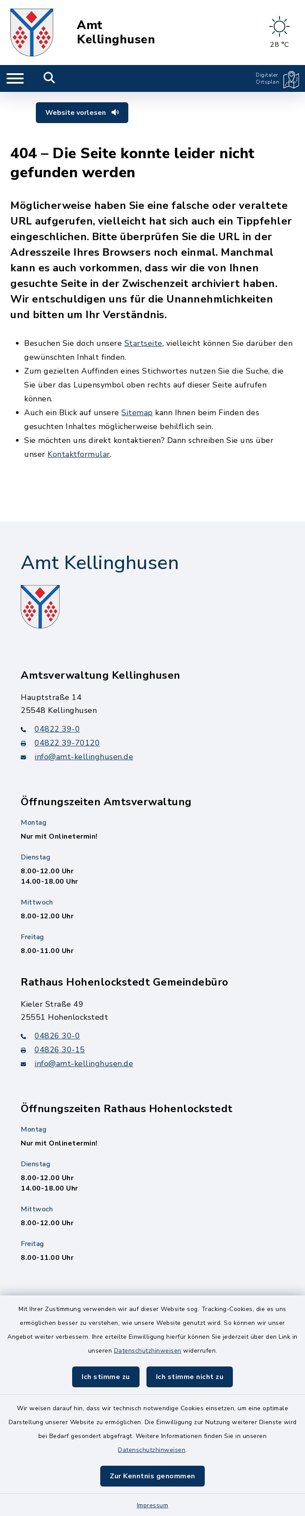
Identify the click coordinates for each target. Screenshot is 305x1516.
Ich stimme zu (106, 1377)
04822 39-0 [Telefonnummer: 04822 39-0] (50, 729)
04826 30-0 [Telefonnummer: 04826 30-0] (50, 1036)
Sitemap (137, 412)
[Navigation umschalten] (15, 78)
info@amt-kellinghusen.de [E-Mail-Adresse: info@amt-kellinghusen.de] (77, 756)
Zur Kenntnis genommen (152, 1476)
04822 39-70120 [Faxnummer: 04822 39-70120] (60, 743)
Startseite (143, 343)
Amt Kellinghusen (116, 32)
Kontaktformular (79, 454)
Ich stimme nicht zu (190, 1377)
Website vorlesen (82, 112)
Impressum (152, 1505)
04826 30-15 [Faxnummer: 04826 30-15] (53, 1049)
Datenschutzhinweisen (147, 1351)
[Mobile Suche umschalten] (49, 78)
